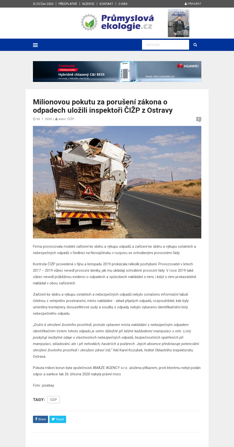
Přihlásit (193, 3)
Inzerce (88, 4)
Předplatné (68, 4)
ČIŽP (53, 400)
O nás (123, 4)
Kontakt (106, 4)
